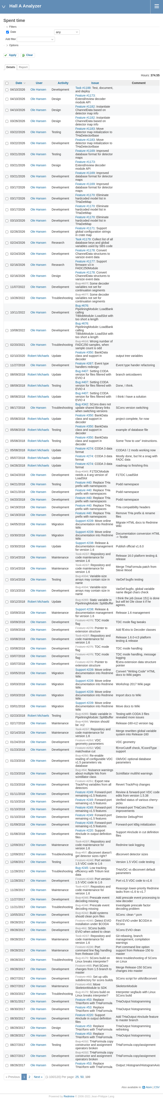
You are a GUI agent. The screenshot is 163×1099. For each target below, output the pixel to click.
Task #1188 (83, 88)
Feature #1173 (85, 95)
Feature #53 (83, 999)
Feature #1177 (85, 261)
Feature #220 (84, 830)
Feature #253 (84, 740)
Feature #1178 (85, 250)
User (39, 83)
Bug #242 (81, 913)
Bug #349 (81, 471)
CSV (157, 1087)
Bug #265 (81, 600)
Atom (149, 1087)
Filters (12, 26)
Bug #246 (81, 897)
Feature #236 (84, 947)
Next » (38, 1077)
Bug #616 (81, 341)
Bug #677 (81, 283)
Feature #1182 (85, 106)
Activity (63, 83)
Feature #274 (84, 448)
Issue (95, 83)
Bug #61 (80, 928)
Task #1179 (83, 239)
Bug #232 (81, 1041)
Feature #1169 (85, 150)
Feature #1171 (85, 228)
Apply (12, 55)
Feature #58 (83, 984)
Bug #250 (81, 755)
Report (23, 67)
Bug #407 (81, 371)
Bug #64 (80, 770)
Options (13, 45)
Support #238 (84, 543)
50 (82, 1077)
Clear (29, 55)
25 (77, 1077)
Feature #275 (84, 620)
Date (13, 31)
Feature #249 (84, 792)
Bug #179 (81, 958)
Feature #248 (84, 860)
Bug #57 (80, 852)
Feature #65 (83, 965)
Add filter (10, 39)
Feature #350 (84, 352)
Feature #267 (84, 363)
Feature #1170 (85, 195)
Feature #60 (83, 976)
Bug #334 (81, 576)
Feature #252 (84, 748)
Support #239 (84, 520)
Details (10, 67)
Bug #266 (81, 721)
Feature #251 (84, 781)
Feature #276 (84, 628)
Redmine (69, 1096)
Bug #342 (81, 404)
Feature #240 (84, 920)
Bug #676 (81, 305)
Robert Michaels (38, 355)
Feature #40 (83, 482)
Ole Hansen (38, 89)
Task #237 (82, 554)
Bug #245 (81, 868)
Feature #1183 (85, 128)
